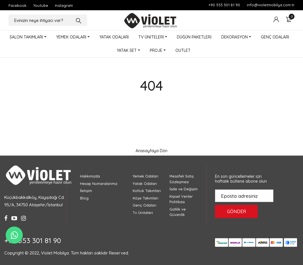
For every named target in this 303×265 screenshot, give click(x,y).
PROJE (156, 50)
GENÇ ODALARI (275, 37)
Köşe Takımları (145, 198)
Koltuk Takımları (147, 190)
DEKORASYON (234, 37)
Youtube (40, 5)
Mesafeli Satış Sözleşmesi (181, 179)
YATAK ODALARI (114, 37)
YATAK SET (127, 50)
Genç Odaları (144, 205)
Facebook (17, 5)
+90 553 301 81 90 (224, 5)
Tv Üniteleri (143, 212)
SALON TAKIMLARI (26, 37)
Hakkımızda (90, 176)
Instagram (64, 5)
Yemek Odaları (145, 176)
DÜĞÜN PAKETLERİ (194, 37)
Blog (84, 198)
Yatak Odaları (145, 183)
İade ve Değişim (183, 189)
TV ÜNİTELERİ (151, 37)
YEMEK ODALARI (71, 37)
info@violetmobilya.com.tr (270, 5)
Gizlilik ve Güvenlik (177, 212)
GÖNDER (236, 211)
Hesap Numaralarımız (98, 183)
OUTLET (183, 50)
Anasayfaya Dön (151, 150)
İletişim (86, 190)
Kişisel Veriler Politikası (181, 199)
